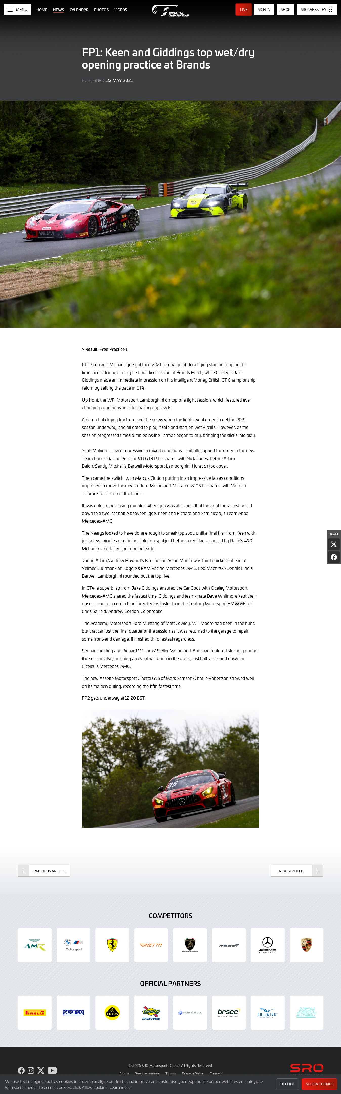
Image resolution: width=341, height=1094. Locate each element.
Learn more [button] (120, 1087)
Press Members (147, 1073)
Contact (216, 1073)
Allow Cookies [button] (319, 1084)
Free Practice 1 (114, 349)
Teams (170, 1073)
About (124, 1073)
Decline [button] (287, 1084)
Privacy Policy (193, 1073)
